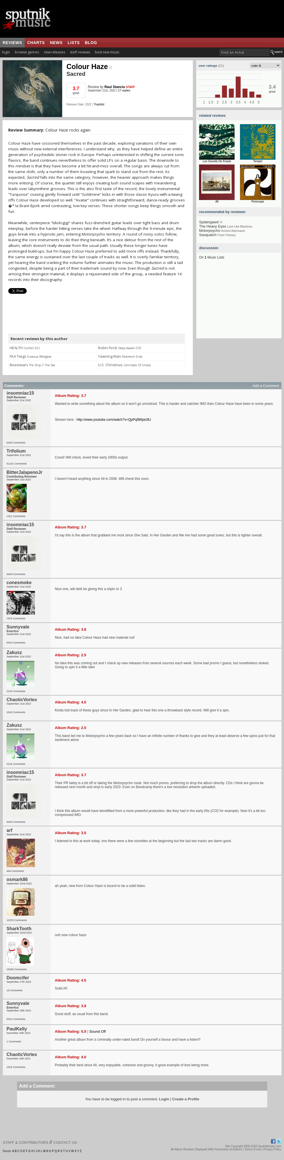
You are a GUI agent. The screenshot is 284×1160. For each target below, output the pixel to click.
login (6, 52)
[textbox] (244, 52)
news (56, 42)
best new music (107, 52)
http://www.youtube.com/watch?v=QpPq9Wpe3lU (114, 420)
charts (36, 42)
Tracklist (99, 104)
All (216, 201)
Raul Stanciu (115, 87)
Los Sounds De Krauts (217, 161)
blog (91, 42)
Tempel (257, 161)
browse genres (27, 52)
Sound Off (97, 1031)
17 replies (124, 90)
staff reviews (80, 52)
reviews (12, 42)
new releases (54, 52)
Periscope (257, 201)
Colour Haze (89, 66)
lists (74, 42)
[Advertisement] (238, 302)
